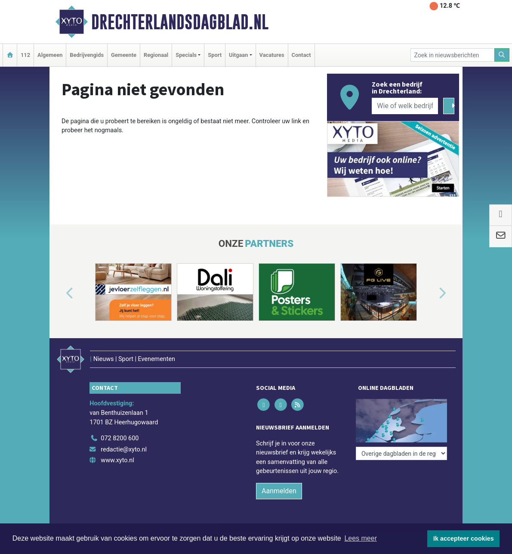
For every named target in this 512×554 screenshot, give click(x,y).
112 (25, 55)
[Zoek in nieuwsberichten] (452, 55)
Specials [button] (186, 55)
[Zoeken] (502, 55)
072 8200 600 (120, 438)
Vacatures (271, 55)
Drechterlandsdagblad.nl (179, 22)
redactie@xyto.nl (124, 449)
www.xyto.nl (117, 460)
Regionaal (156, 55)
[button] (59, 294)
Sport (215, 55)
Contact (301, 55)
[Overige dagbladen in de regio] (401, 453)
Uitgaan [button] (238, 55)
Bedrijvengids (87, 55)
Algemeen (49, 55)
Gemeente (123, 55)
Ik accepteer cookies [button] (463, 538)
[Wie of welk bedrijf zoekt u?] (405, 106)
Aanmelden (279, 491)
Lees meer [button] (360, 538)
